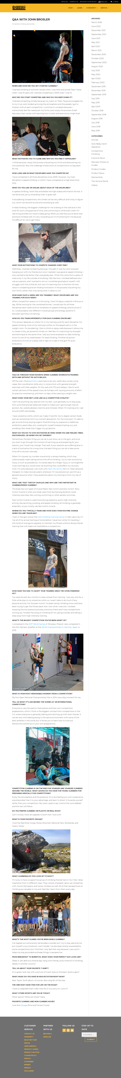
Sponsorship (31, 24)
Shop (70, 8)
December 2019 (98, 86)
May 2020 (95, 74)
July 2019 (95, 98)
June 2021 (95, 38)
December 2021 (98, 30)
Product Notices (31, 1052)
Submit (91, 1039)
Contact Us (74, 2)
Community (91, 8)
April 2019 (95, 106)
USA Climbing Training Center (51, 517)
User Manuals (30, 1046)
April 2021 (95, 46)
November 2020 (98, 54)
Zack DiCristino (55, 469)
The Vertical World (99, 181)
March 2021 (96, 50)
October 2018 (97, 110)
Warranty (28, 1037)
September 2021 (98, 34)
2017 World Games (37, 624)
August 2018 (96, 118)
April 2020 (96, 78)
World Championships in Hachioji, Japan (60, 627)
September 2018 (98, 114)
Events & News (98, 158)
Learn (79, 8)
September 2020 (99, 62)
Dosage (23, 1005)
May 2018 (95, 131)
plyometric (33, 381)
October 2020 (97, 58)
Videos (94, 185)
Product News (97, 173)
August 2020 (97, 66)
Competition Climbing (19, 24)
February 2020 (98, 82)
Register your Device (88, 2)
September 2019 (98, 94)
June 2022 (96, 26)
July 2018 (95, 122)
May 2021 (95, 42)
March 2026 (96, 22)
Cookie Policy (30, 1055)
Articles (64, 2)
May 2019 (95, 102)
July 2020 (95, 70)
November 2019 (98, 90)
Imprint (27, 1065)
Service (104, 8)
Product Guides (98, 169)
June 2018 (95, 127)
